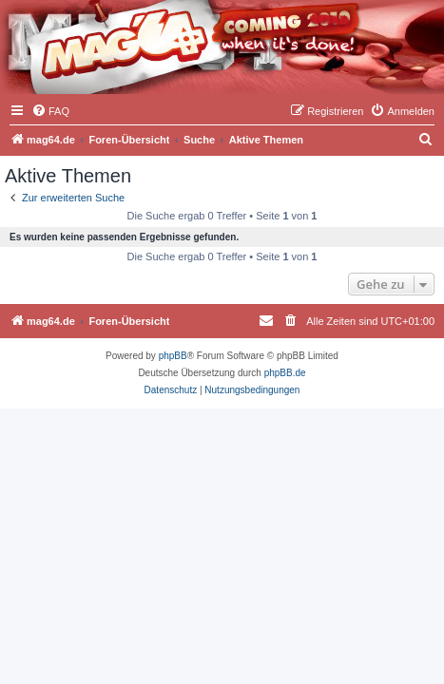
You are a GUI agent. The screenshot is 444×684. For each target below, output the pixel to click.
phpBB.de (285, 373)
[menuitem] (50, 111)
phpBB (173, 356)
